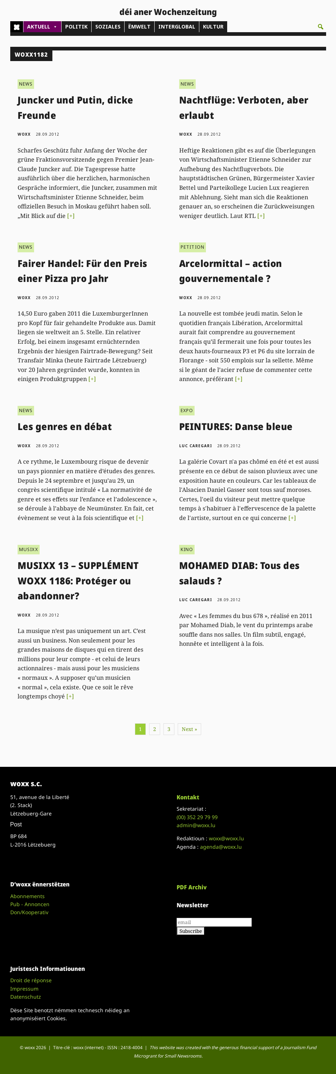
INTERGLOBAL (176, 26)
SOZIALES (108, 26)
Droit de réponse (31, 980)
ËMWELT (139, 26)
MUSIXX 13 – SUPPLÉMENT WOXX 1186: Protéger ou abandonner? (78, 580)
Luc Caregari (195, 445)
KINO (187, 549)
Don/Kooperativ (29, 912)
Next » (189, 729)
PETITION (193, 247)
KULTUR (213, 26)
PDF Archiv (192, 887)
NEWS (26, 84)
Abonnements (27, 896)
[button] (320, 26)
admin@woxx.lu (196, 825)
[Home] (16, 26)
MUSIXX (28, 549)
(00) (197, 817)
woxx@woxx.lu (226, 838)
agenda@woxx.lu (221, 846)
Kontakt (188, 797)
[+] (71, 216)
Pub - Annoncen (29, 904)
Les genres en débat (65, 426)
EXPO (187, 410)
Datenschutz (25, 996)
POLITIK (76, 26)
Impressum (24, 988)
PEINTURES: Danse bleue (236, 426)
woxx (25, 134)
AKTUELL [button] (42, 26)
